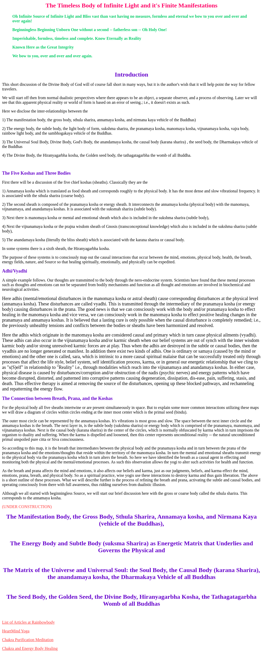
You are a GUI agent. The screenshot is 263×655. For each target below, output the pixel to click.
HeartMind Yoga (16, 631)
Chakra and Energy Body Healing (30, 648)
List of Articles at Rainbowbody (28, 622)
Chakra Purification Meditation (27, 640)
